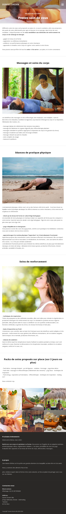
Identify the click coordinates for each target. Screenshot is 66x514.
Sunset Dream (10, 4)
